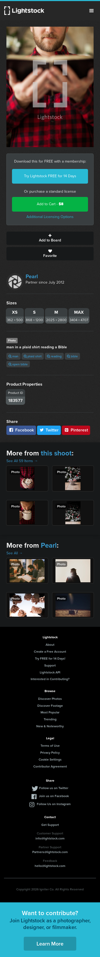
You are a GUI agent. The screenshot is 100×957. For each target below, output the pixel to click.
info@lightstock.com (50, 838)
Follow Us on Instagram (54, 804)
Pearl (32, 276)
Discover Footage (50, 705)
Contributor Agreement (50, 766)
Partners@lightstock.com (50, 852)
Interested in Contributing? (50, 679)
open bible (18, 364)
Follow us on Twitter (53, 788)
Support (50, 665)
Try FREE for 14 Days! (50, 658)
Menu (91, 10)
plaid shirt (33, 356)
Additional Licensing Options (50, 217)
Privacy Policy (50, 752)
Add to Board (50, 238)
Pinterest (76, 430)
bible (72, 356)
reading (54, 356)
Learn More (50, 943)
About (50, 644)
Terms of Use (50, 745)
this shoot (56, 453)
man (13, 356)
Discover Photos (50, 698)
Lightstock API (50, 672)
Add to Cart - (50, 204)
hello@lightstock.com (50, 865)
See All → (14, 553)
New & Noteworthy (50, 726)
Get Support (50, 824)
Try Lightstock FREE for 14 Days (50, 176)
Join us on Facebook (54, 796)
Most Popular (50, 712)
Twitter (49, 430)
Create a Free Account (50, 651)
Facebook (21, 430)
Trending (50, 719)
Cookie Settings (50, 759)
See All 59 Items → (22, 461)
